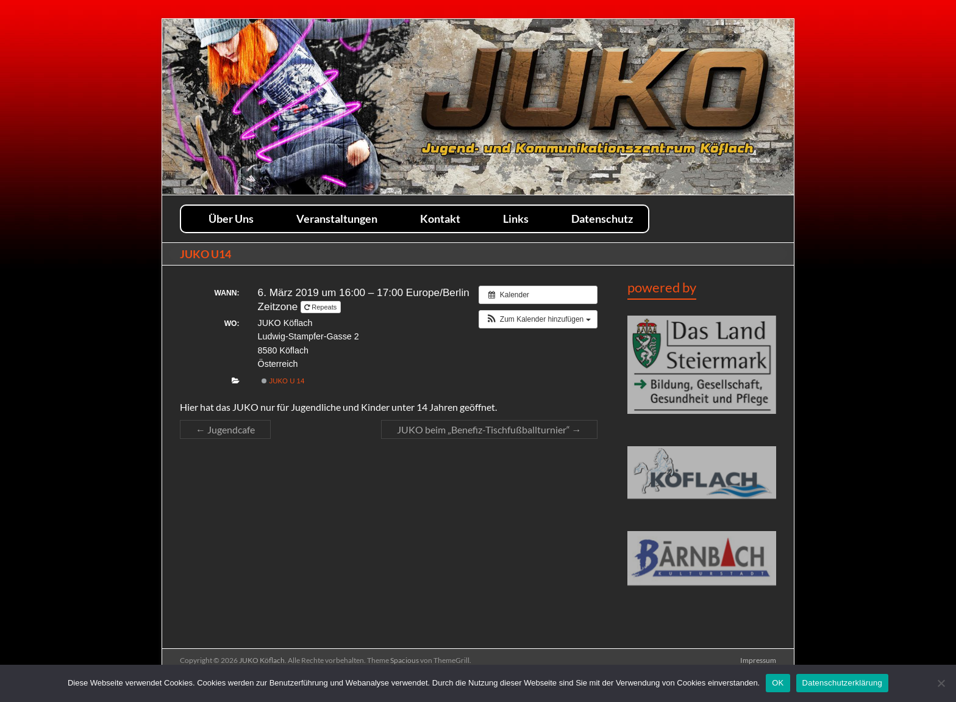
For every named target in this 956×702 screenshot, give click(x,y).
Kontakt (440, 218)
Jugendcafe (225, 429)
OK (777, 682)
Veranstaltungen (336, 218)
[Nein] (941, 683)
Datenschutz (602, 218)
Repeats (321, 307)
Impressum (758, 660)
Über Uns (231, 218)
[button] (537, 319)
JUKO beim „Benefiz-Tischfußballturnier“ (489, 429)
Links (516, 218)
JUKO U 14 (283, 381)
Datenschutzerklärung (842, 682)
